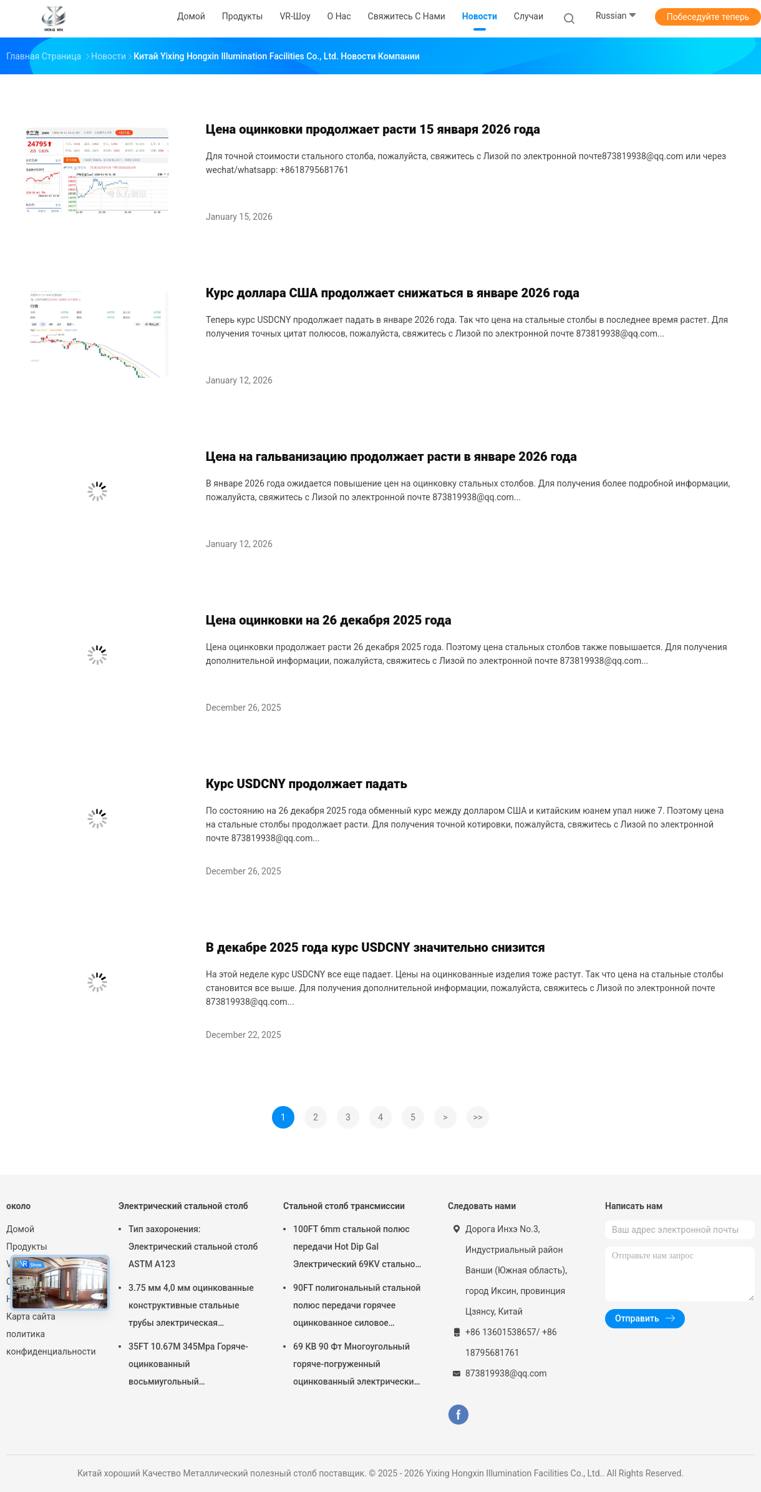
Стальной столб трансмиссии (344, 1206)
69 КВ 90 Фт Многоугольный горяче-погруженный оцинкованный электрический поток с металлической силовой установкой (356, 1365)
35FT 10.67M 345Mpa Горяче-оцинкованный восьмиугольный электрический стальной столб (192, 1365)
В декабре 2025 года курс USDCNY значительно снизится (375, 947)
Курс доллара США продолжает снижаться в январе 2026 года (392, 292)
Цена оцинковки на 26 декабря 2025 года (329, 620)
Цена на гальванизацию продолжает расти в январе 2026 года (391, 456)
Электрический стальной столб (183, 1206)
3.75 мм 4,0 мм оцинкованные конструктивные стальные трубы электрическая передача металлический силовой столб (191, 1307)
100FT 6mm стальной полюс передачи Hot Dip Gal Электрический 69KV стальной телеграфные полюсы (356, 1248)
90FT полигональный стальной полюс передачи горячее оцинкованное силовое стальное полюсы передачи (356, 1307)
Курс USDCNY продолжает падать (306, 783)
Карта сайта (31, 1317)
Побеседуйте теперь (708, 17)
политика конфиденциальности (50, 1342)
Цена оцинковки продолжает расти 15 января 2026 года (373, 129)
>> (478, 1117)
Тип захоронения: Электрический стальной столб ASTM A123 (193, 1246)
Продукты (26, 1247)
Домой (20, 1229)
